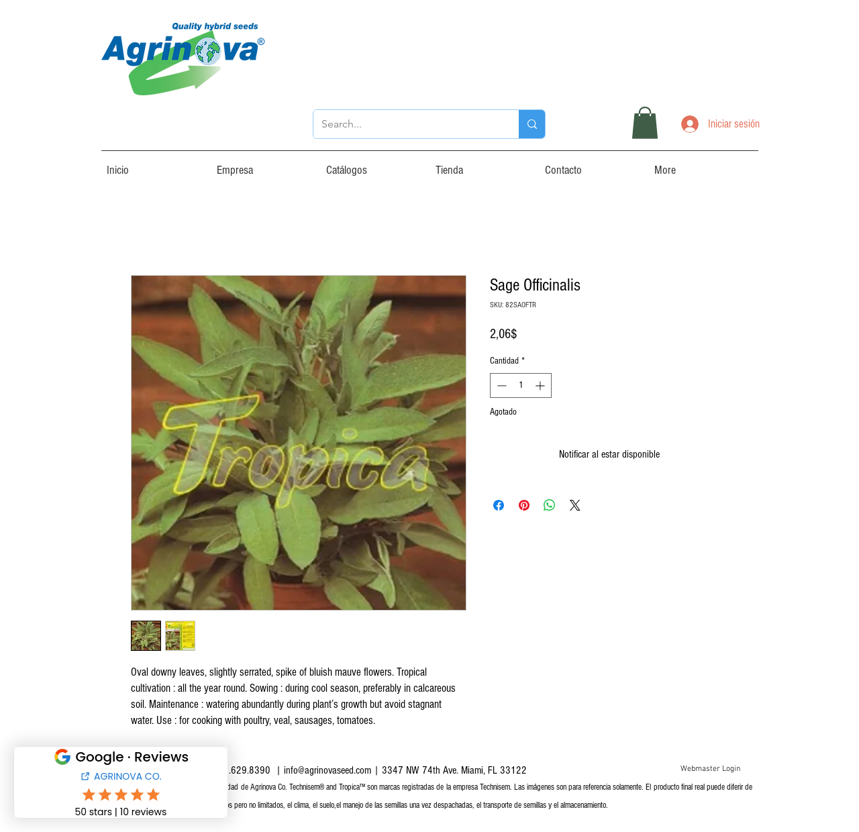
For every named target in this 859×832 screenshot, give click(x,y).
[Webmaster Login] (710, 769)
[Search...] (406, 124)
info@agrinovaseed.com (327, 770)
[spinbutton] (521, 385)
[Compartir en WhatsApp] (550, 505)
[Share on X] (575, 505)
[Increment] (541, 385)
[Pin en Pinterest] (524, 505)
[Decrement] (500, 385)
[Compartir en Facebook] (499, 505)
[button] (644, 123)
